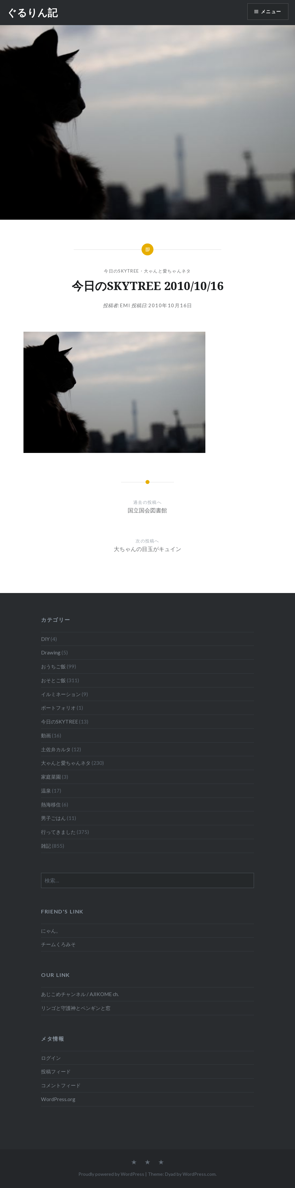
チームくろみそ (58, 944)
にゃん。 (51, 931)
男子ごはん (53, 818)
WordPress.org (58, 1099)
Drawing (51, 652)
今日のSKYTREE (121, 271)
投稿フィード (56, 1071)
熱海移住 (51, 804)
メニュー (271, 12)
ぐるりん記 (32, 12)
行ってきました (58, 832)
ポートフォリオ (58, 708)
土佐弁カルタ (56, 749)
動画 (46, 735)
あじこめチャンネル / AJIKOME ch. (80, 994)
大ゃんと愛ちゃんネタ (167, 271)
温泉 (46, 791)
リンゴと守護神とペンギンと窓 (75, 1008)
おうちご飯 (53, 666)
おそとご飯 (53, 680)
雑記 (46, 846)
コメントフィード (61, 1085)
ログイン (51, 1058)
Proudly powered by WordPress (111, 1174)
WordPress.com (199, 1174)
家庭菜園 (51, 777)
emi (125, 305)
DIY (45, 639)
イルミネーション (61, 694)
